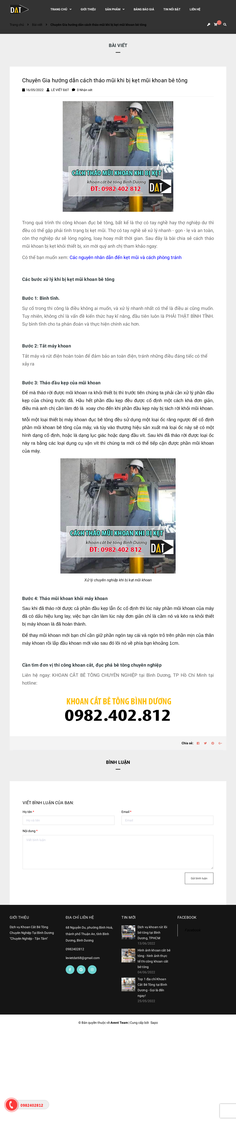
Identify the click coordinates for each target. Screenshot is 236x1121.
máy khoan (75, 419)
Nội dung (30, 831)
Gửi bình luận (199, 878)
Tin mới (128, 917)
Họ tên (28, 812)
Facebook (193, 930)
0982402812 (75, 949)
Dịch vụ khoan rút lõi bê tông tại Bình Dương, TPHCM (152, 932)
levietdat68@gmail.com (83, 958)
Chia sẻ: (187, 743)
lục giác (98, 435)
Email (126, 812)
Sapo (154, 1022)
